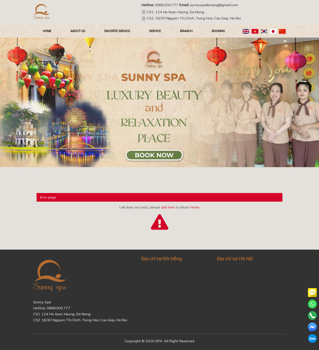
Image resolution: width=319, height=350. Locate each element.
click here (168, 207)
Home (194, 207)
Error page (48, 197)
